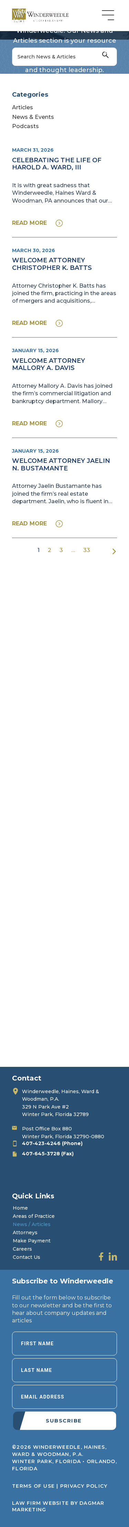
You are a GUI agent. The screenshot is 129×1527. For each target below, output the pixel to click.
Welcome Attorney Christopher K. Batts (52, 264)
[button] (37, 223)
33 (86, 550)
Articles (22, 107)
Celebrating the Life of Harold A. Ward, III (56, 163)
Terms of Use (33, 1486)
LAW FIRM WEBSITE (40, 1503)
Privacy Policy (84, 1486)
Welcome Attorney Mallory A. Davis (48, 364)
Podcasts (25, 126)
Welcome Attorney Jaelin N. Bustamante (61, 464)
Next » (114, 551)
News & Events (33, 117)
